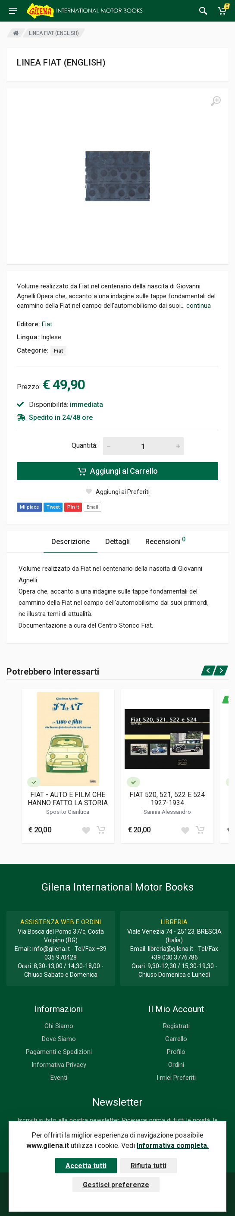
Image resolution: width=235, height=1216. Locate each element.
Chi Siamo (58, 1026)
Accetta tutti (86, 1166)
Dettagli (117, 542)
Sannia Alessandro (167, 811)
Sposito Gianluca (67, 811)
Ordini (176, 1065)
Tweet (53, 507)
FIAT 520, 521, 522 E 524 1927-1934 (167, 799)
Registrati (176, 1026)
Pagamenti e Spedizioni (59, 1052)
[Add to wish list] (85, 830)
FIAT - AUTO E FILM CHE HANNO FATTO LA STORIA (68, 799)
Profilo (176, 1052)
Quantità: (84, 445)
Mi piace (29, 507)
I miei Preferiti (176, 1078)
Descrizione (70, 542)
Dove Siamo (59, 1039)
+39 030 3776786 (174, 957)
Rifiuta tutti (148, 1166)
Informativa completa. (173, 1145)
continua (198, 305)
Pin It (73, 507)
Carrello (176, 1039)
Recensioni (165, 540)
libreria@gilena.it (170, 948)
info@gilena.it (51, 948)
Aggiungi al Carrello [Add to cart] (118, 471)
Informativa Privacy (58, 1065)
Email (92, 507)
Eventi (58, 1078)
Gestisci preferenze (116, 1185)
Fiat (47, 324)
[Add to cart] (101, 830)
